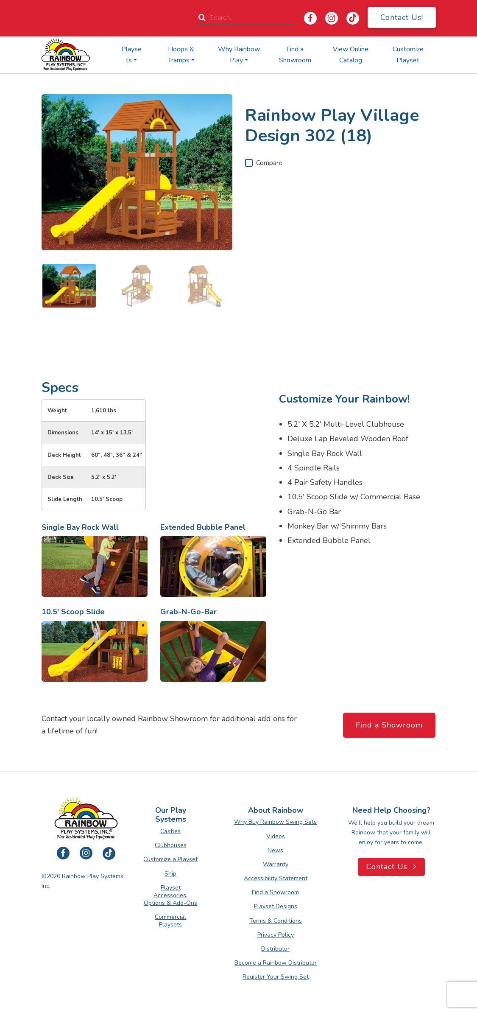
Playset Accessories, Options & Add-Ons (170, 895)
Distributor (275, 949)
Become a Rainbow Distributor (275, 963)
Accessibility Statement (275, 878)
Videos (275, 836)
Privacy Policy (275, 935)
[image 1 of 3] (69, 285)
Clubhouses (171, 845)
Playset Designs (275, 906)
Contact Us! (401, 17)
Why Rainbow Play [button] (239, 55)
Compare (269, 163)
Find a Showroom (295, 55)
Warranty (275, 864)
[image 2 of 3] (137, 285)
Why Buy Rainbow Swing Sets (275, 822)
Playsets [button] (131, 55)
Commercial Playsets (170, 921)
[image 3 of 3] (205, 285)
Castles (170, 831)
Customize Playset (408, 55)
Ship (170, 874)
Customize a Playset (170, 859)
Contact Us (391, 867)
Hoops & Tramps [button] (181, 55)
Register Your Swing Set (276, 977)
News (275, 850)
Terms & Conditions (275, 921)
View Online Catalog (350, 55)
